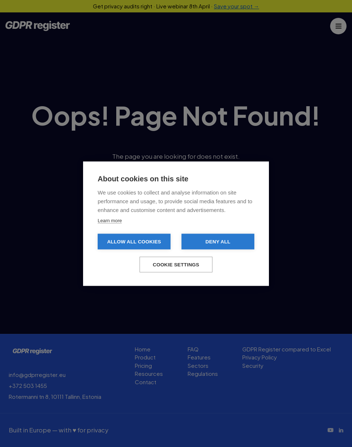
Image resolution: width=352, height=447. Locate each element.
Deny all (218, 241)
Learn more (110, 220)
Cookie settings (176, 264)
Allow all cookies (134, 241)
